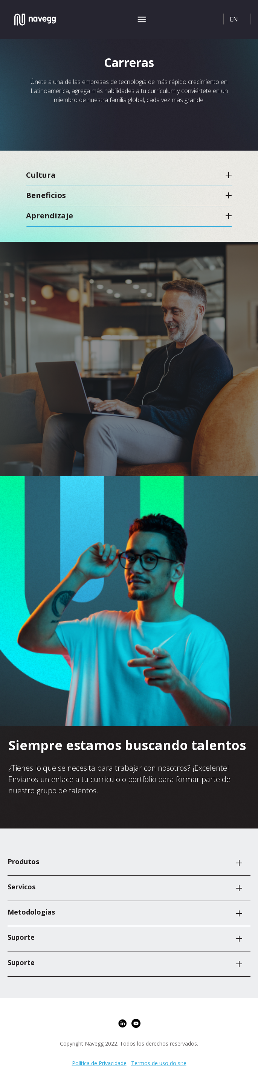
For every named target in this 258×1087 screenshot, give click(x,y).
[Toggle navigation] (142, 19)
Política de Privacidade (99, 1063)
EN (234, 19)
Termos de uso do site (158, 1063)
